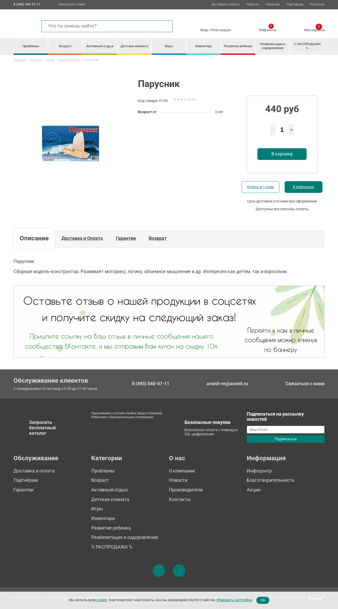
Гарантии (273, 4)
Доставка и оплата (225, 4)
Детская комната (134, 46)
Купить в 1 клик (260, 187)
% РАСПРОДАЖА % (307, 46)
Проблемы (30, 46)
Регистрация (221, 30)
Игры (169, 46)
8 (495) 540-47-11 (150, 383)
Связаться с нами (71, 4)
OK (263, 600)
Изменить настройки (234, 600)
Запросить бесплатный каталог (42, 427)
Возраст (65, 46)
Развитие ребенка (238, 46)
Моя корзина (314, 29)
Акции (253, 489)
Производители (186, 489)
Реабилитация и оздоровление (272, 46)
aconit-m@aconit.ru (227, 383)
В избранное (303, 187)
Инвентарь (203, 46)
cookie (101, 600)
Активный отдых (100, 46)
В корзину (282, 154)
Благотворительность (270, 480)
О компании (182, 470)
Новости (252, 4)
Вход (204, 30)
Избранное (267, 29)
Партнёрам (294, 4)
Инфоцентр (259, 470)
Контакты (317, 4)
